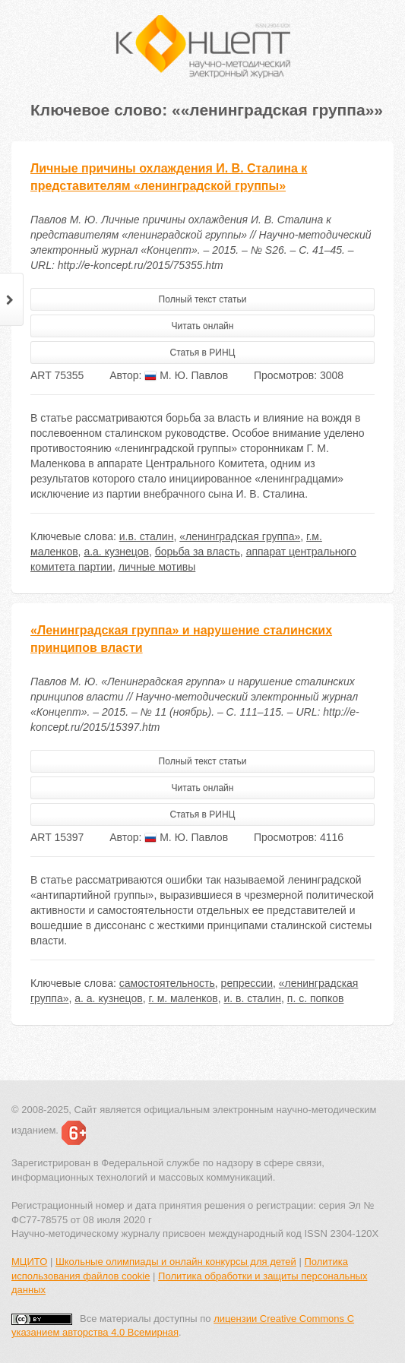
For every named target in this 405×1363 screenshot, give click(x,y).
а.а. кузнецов (116, 552)
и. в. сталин (252, 998)
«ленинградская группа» (239, 536)
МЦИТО (29, 1261)
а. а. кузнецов (108, 998)
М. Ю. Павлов (186, 375)
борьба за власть (197, 552)
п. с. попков (315, 998)
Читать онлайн (203, 326)
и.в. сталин (146, 536)
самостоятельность (167, 983)
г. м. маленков (182, 998)
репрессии (247, 983)
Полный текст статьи (203, 299)
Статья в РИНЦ (203, 352)
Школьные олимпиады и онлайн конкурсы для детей (175, 1261)
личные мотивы (157, 567)
